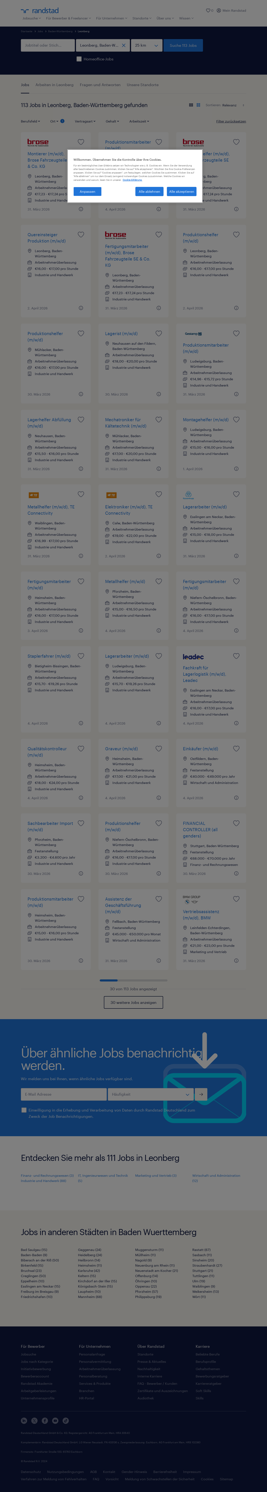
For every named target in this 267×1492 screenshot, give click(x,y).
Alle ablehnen (149, 191)
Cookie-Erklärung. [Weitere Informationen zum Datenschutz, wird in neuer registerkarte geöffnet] (132, 180)
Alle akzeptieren (181, 191)
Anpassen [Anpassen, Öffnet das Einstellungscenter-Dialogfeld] (87, 191)
